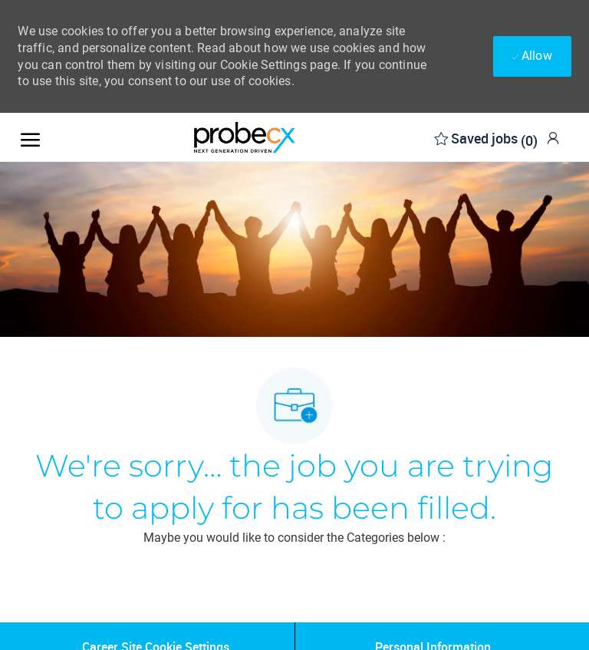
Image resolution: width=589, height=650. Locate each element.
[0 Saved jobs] (486, 137)
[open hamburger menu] (30, 137)
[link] (553, 138)
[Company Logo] (244, 137)
